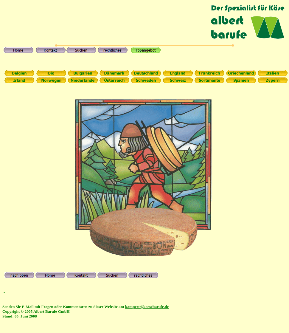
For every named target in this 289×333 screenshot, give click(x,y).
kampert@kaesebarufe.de (147, 306)
